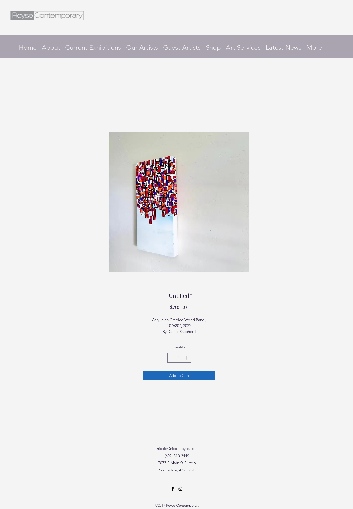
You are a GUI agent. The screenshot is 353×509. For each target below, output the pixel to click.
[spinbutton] (179, 357)
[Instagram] (180, 488)
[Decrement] (171, 357)
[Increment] (186, 357)
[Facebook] (172, 488)
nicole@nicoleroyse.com (177, 448)
